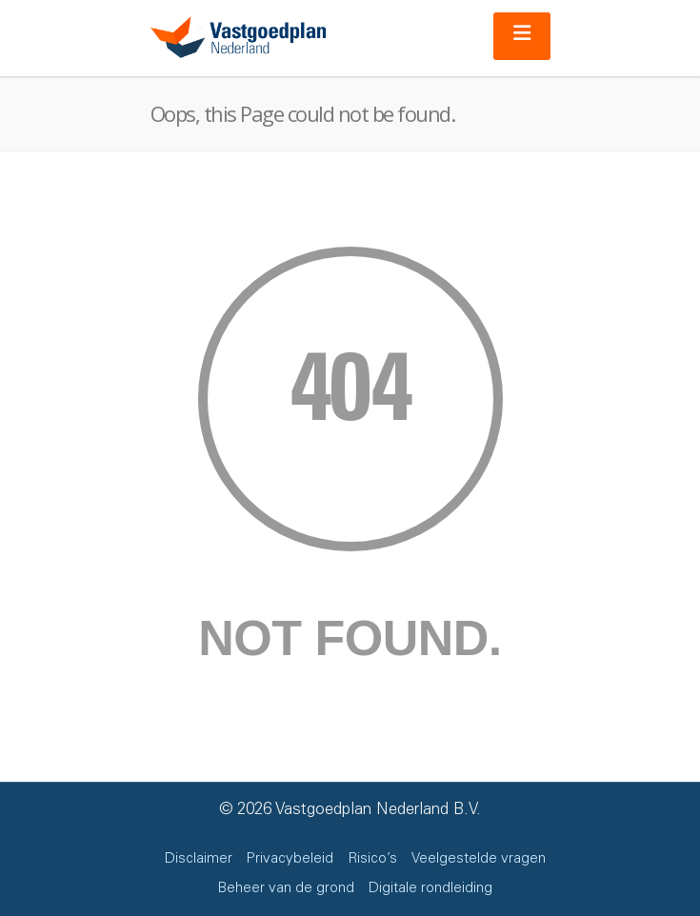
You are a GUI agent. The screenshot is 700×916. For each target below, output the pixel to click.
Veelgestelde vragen (478, 859)
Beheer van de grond (286, 889)
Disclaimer (198, 859)
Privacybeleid (290, 859)
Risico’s (372, 859)
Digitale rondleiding (430, 889)
